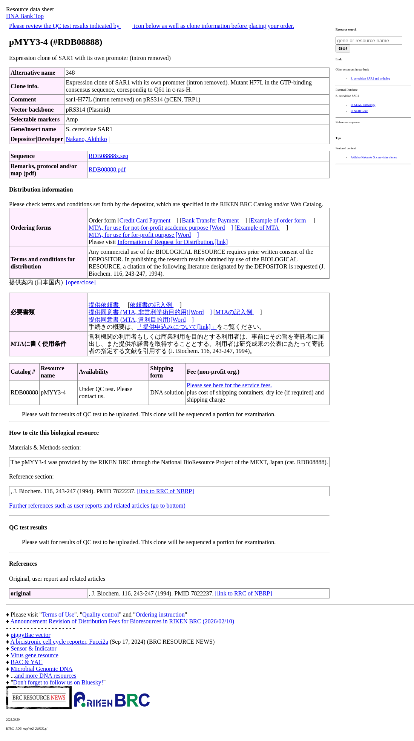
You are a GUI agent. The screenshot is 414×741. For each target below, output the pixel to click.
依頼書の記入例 (151, 305)
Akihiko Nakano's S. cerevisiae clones (374, 157)
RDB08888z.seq (108, 156)
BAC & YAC (27, 662)
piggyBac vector (30, 635)
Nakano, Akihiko (86, 139)
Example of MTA (258, 227)
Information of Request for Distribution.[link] (172, 242)
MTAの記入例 (234, 312)
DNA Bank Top (25, 16)
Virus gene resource (34, 655)
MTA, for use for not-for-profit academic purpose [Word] (161, 227)
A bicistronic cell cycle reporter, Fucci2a (59, 641)
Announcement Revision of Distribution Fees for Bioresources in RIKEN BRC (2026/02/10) (122, 621)
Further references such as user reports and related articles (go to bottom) (97, 505)
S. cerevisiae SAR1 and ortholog (370, 78)
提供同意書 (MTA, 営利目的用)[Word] (141, 319)
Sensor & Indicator (34, 648)
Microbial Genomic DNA (41, 669)
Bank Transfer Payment (210, 220)
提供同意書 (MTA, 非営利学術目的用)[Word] (150, 312)
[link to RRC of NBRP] (165, 491)
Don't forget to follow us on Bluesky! (58, 682)
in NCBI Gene (359, 111)
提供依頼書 (104, 305)
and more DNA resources (45, 675)
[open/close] (81, 282)
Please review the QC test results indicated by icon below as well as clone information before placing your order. (151, 26)
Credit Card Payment (145, 220)
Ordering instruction (160, 614)
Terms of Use (58, 614)
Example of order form (278, 220)
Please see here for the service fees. (229, 385)
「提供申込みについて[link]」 (177, 327)
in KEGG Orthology (363, 105)
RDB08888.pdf (107, 169)
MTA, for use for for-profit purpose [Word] (144, 235)
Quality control (100, 614)
